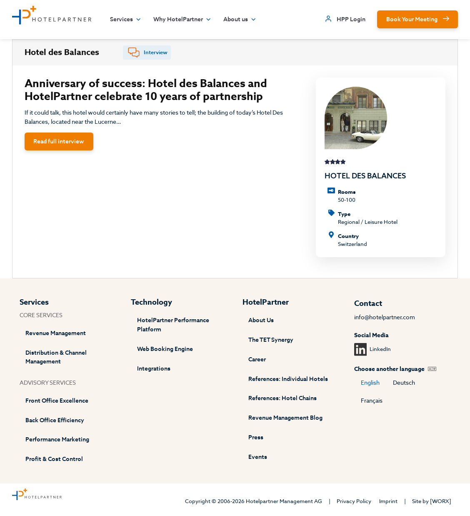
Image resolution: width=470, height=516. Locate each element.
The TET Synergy (270, 340)
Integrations (153, 368)
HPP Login (351, 19)
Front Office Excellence (56, 400)
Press (255, 437)
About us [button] (239, 19)
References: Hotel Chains (282, 398)
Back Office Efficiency (54, 420)
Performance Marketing (57, 439)
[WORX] (440, 501)
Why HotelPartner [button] (182, 19)
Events (257, 457)
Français (371, 400)
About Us (261, 320)
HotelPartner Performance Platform (173, 325)
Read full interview (58, 141)
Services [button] (125, 19)
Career (257, 359)
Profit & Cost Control (54, 459)
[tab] (147, 52)
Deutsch (404, 382)
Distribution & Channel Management (56, 357)
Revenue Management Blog (285, 417)
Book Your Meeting (412, 19)
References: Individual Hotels (288, 379)
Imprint (388, 501)
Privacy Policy (354, 501)
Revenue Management (55, 333)
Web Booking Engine (165, 349)
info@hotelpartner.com (384, 317)
